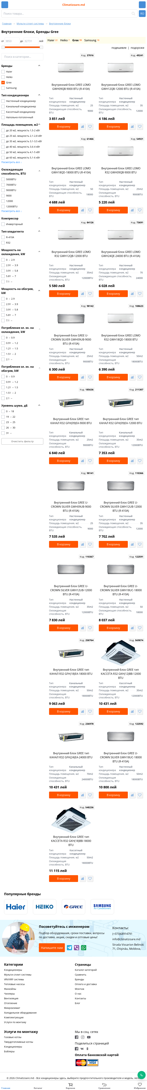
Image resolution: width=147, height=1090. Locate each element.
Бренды (79, 979)
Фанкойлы (10, 988)
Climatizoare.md (73, 5)
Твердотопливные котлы (18, 1041)
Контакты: (120, 928)
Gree (77, 40)
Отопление (10, 1003)
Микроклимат (12, 1007)
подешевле (119, 48)
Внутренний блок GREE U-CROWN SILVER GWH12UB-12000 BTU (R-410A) (121, 507)
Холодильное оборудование (20, 1012)
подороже (137, 48)
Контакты (80, 998)
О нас (78, 993)
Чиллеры (9, 993)
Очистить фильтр (22, 441)
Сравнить (80, 974)
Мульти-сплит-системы (17, 974)
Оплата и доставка (86, 984)
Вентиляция (11, 998)
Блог (77, 1003)
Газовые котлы (12, 1037)
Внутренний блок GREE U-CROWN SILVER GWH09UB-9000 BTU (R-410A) (71, 339)
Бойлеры (9, 1051)
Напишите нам (52, 948)
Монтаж (79, 988)
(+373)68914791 (122, 934)
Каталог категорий (86, 969)
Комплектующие (14, 1017)
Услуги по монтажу (15, 1022)
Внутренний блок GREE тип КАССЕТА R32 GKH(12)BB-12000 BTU (121, 674)
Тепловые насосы (14, 984)
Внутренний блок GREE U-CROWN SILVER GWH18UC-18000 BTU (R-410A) (121, 590)
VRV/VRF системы (14, 979)
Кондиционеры (13, 969)
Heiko (65, 40)
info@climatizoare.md (126, 939)
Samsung (91, 40)
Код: (87, 55)
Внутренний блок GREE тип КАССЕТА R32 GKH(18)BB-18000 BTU (71, 841)
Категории (13, 964)
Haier (53, 40)
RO (142, 13)
